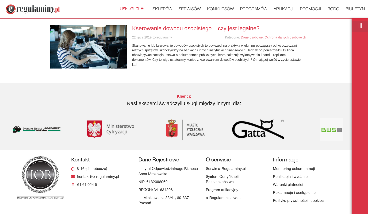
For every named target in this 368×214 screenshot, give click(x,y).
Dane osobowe (252, 37)
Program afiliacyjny (222, 189)
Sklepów (146, 8)
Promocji (310, 8)
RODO (333, 8)
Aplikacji (284, 8)
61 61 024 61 (88, 184)
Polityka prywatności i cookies (298, 200)
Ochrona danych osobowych (285, 37)
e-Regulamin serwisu (224, 197)
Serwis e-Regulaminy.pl (226, 168)
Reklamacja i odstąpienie (294, 192)
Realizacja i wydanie (290, 176)
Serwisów (190, 8)
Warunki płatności (288, 184)
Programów (253, 8)
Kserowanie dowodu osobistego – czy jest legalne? (196, 28)
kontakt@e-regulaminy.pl (98, 176)
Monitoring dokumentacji (294, 168)
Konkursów (220, 8)
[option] (37, 129)
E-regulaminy (162, 37)
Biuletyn (355, 8)
